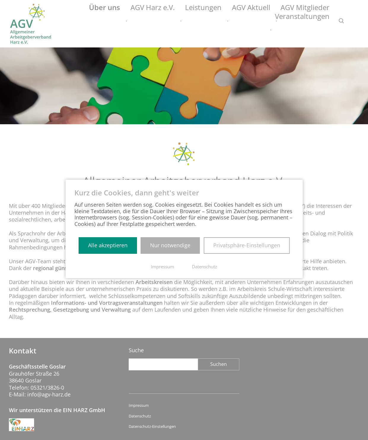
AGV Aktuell (216, 21)
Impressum (139, 405)
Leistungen (178, 21)
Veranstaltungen (309, 21)
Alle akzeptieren (108, 245)
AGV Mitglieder (259, 21)
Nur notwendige (170, 245)
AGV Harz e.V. (137, 21)
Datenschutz (140, 416)
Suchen (218, 364)
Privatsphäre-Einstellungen (246, 245)
